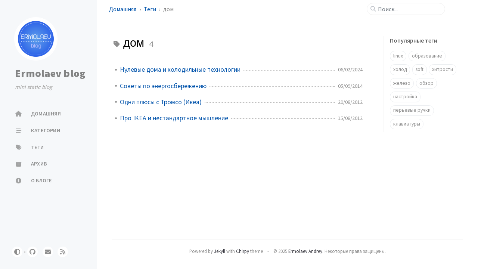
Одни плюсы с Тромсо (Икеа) (161, 102)
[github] (32, 252)
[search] (409, 9)
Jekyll (219, 251)
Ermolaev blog (50, 73)
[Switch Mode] (17, 252)
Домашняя (123, 9)
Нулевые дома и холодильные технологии (180, 69)
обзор (426, 83)
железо (401, 83)
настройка (405, 96)
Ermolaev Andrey (305, 251)
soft (419, 69)
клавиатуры (406, 124)
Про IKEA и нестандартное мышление (174, 118)
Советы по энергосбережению (163, 86)
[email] (48, 252)
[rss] (63, 252)
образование (427, 56)
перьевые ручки (412, 110)
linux (398, 56)
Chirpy (242, 251)
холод (400, 69)
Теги (150, 9)
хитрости (442, 69)
